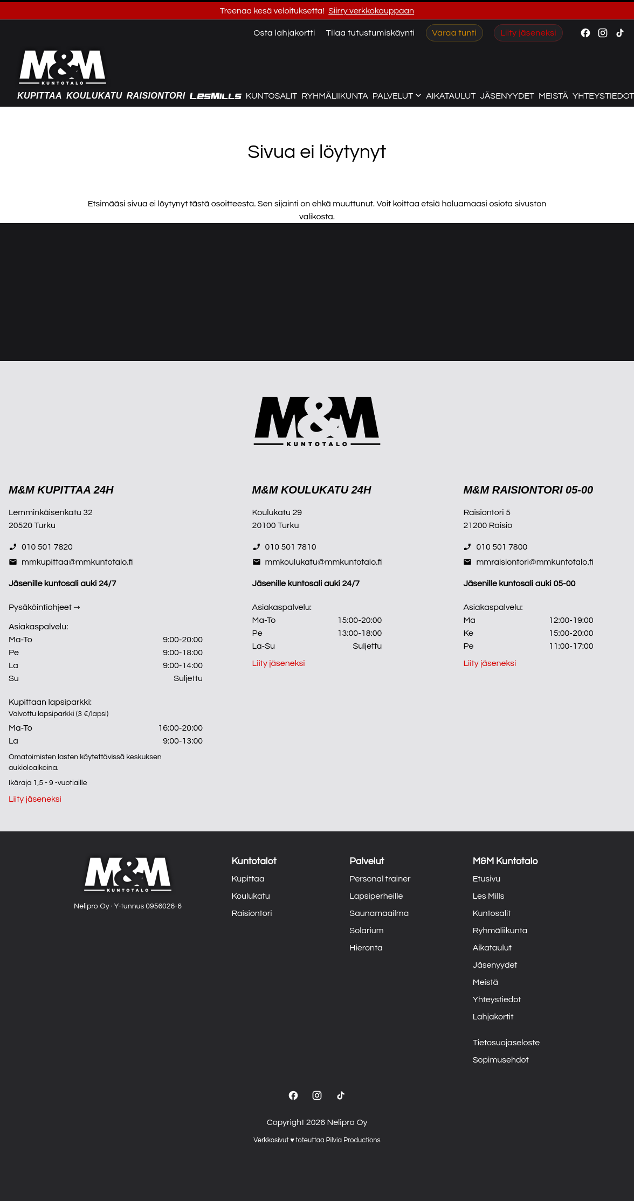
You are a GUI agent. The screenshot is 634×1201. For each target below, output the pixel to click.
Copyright (286, 1122)
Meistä (553, 96)
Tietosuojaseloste (506, 1042)
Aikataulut (451, 96)
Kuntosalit (272, 96)
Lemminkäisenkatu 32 (51, 512)
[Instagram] (317, 1095)
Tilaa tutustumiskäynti (370, 33)
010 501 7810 (284, 547)
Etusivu (487, 878)
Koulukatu (94, 95)
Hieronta (365, 947)
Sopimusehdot (501, 1060)
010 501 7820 (41, 547)
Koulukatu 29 (277, 512)
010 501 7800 (495, 547)
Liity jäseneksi (528, 33)
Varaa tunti (454, 33)
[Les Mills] (216, 96)
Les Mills (489, 896)
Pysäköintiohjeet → (44, 607)
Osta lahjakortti (284, 33)
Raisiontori (156, 95)
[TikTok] (340, 1095)
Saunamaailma (379, 913)
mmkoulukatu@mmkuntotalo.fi (317, 562)
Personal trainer (379, 878)
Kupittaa (39, 95)
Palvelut (366, 861)
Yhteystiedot (497, 999)
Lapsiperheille (376, 896)
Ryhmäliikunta (334, 96)
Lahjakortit (493, 1016)
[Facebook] (293, 1095)
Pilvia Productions (353, 1140)
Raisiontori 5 (487, 512)
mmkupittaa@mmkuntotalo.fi (71, 562)
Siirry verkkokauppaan (371, 10)
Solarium (366, 930)
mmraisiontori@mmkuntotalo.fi (528, 562)
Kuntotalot (253, 861)
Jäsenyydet (507, 96)
